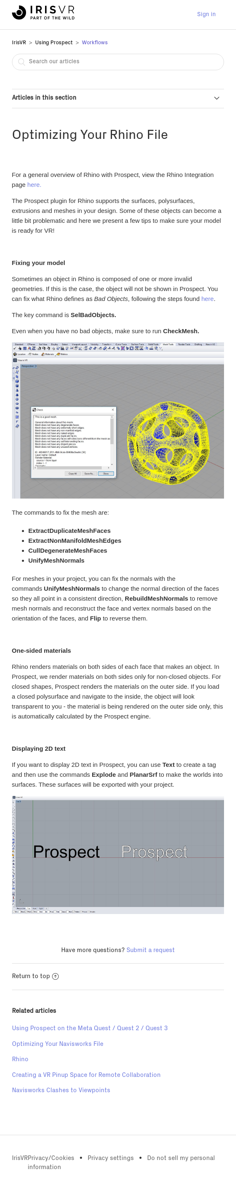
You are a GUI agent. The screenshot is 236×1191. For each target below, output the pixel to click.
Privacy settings (111, 1158)
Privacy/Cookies (51, 1158)
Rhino (20, 1059)
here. (34, 184)
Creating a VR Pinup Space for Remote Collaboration (86, 1075)
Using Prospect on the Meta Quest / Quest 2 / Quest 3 (90, 1028)
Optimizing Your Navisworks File (57, 1044)
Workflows (95, 42)
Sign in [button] (206, 14)
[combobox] (118, 62)
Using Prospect (54, 42)
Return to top (35, 976)
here (207, 298)
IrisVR (19, 42)
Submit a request (150, 950)
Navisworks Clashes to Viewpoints (61, 1090)
